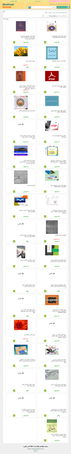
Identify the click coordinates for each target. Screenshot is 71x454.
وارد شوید (60, 4)
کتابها (46, 13)
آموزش (50, 13)
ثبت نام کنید (52, 4)
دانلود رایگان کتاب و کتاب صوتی (60, 13)
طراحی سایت (35, 451)
